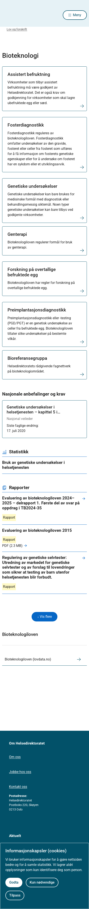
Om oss (15, 757)
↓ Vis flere (44, 617)
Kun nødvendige (42, 882)
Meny (77, 15)
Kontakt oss (18, 787)
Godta (13, 882)
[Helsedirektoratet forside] (7, 15)
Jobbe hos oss (20, 772)
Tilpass (14, 895)
